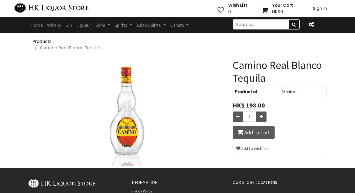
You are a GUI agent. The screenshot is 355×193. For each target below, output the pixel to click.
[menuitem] (36, 25)
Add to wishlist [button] (252, 148)
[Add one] (261, 117)
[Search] (294, 24)
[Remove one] (238, 117)
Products (42, 41)
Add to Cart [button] (253, 132)
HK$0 (277, 12)
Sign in (320, 8)
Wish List (237, 5)
